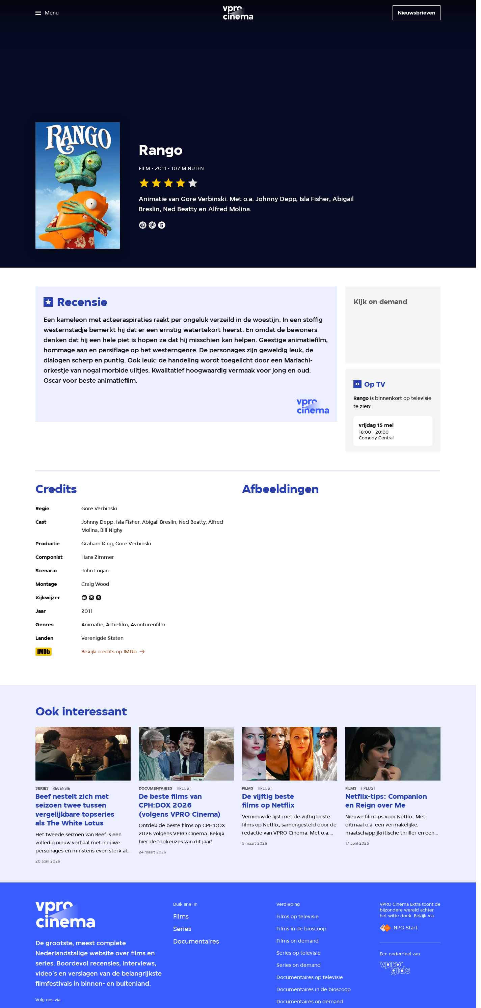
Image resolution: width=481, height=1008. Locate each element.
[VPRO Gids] (395, 968)
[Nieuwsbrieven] (416, 12)
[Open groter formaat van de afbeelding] (291, 532)
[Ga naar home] (238, 13)
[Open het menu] (47, 12)
